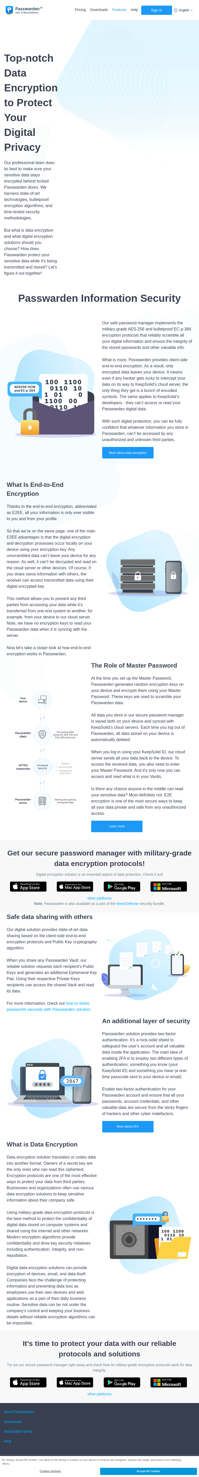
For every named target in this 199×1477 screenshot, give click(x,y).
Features (119, 10)
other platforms (99, 898)
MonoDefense (127, 904)
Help (134, 10)
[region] (99, 1466)
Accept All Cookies (148, 1471)
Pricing (80, 10)
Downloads (99, 10)
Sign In (156, 10)
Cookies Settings (50, 1471)
